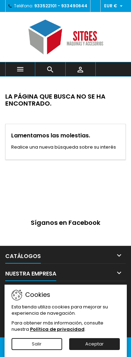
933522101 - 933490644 (60, 6)
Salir (37, 344)
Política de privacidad (57, 329)
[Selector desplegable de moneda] (114, 6)
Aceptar (94, 344)
